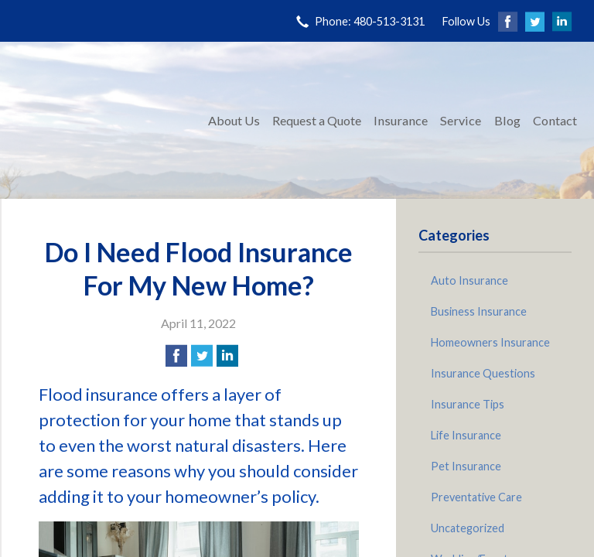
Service (460, 120)
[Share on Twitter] (202, 356)
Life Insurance (466, 435)
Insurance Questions (483, 373)
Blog (507, 120)
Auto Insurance (469, 280)
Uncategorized (467, 528)
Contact (555, 120)
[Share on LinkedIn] (227, 356)
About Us (234, 120)
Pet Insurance (466, 466)
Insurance (401, 120)
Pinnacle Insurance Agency (102, 120)
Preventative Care (476, 497)
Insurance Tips (467, 404)
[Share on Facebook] (176, 356)
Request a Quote (316, 120)
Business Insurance (479, 311)
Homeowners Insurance (490, 342)
